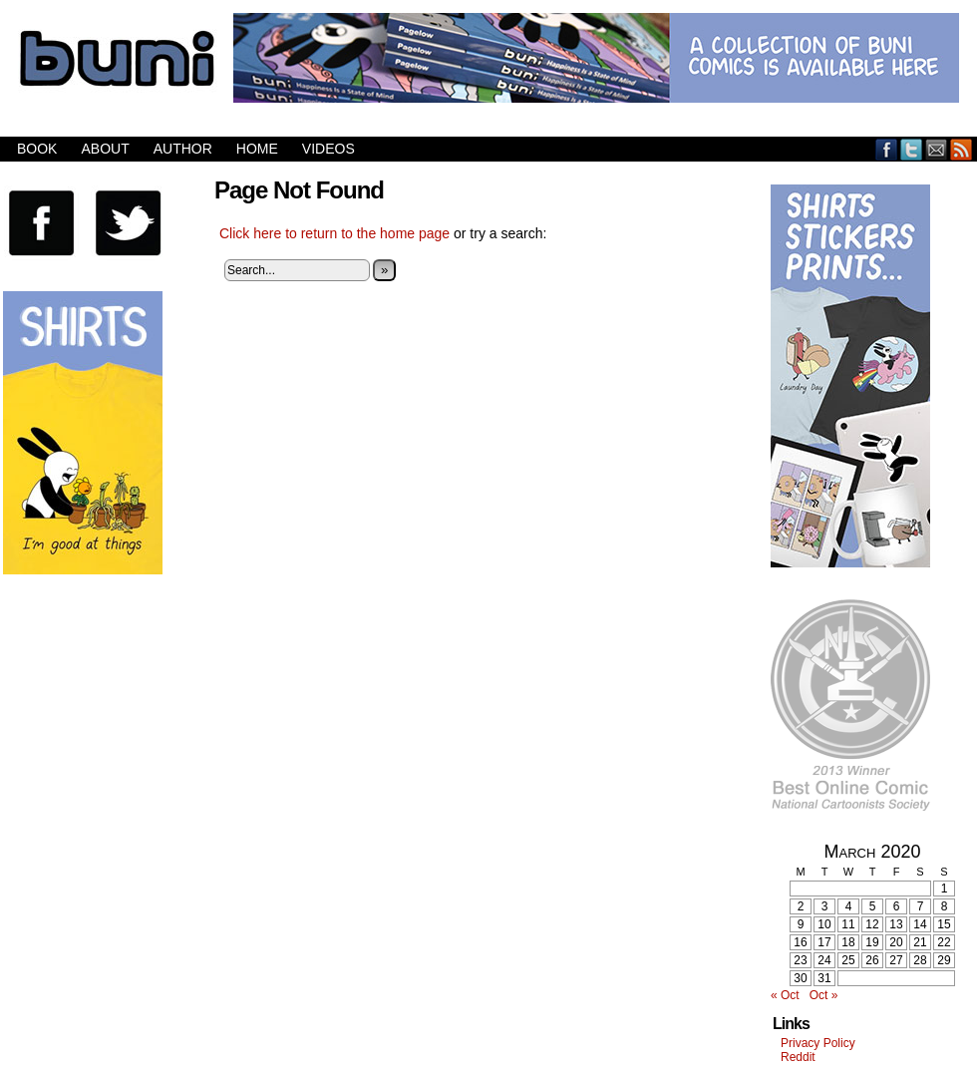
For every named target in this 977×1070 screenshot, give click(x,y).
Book (37, 149)
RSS (961, 149)
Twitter (911, 149)
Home (257, 149)
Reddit (798, 1057)
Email (936, 149)
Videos (328, 149)
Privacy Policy (818, 1043)
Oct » (824, 995)
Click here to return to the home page (334, 233)
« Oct (785, 995)
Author (183, 149)
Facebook (886, 149)
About (105, 149)
